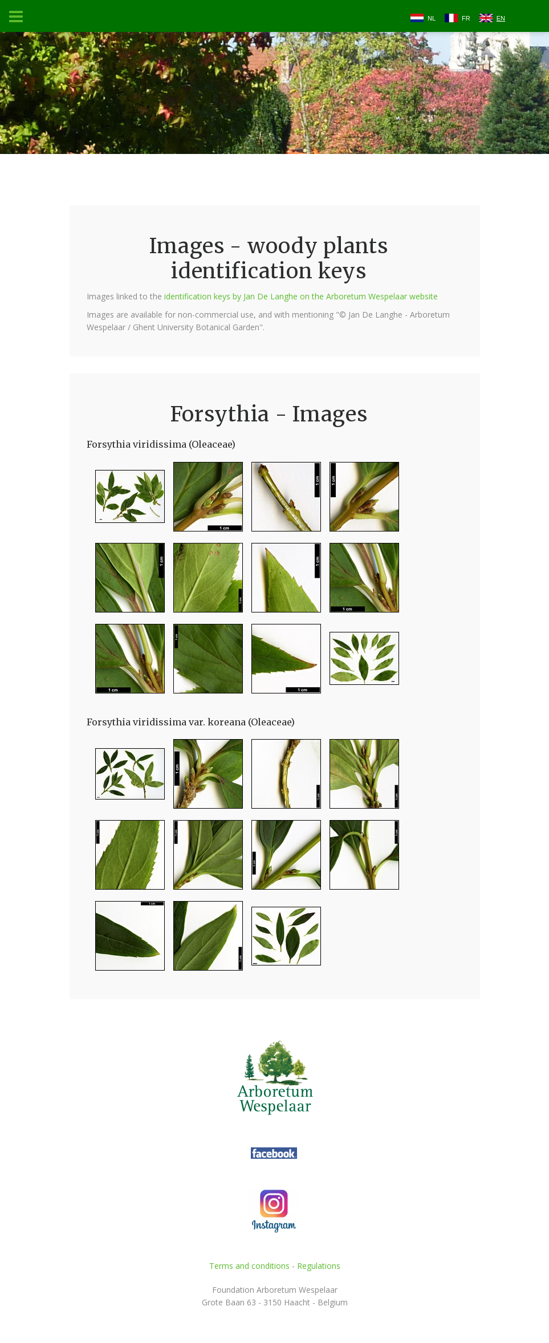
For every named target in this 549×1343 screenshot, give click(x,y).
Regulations (318, 1265)
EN (501, 18)
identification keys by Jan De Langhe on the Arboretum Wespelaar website (301, 296)
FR (466, 18)
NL (432, 18)
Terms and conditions (249, 1265)
